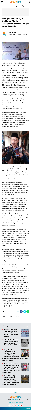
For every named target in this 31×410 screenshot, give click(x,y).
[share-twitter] (24, 311)
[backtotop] (15, 393)
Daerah (10, 6)
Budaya (23, 6)
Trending (4, 6)
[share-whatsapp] (27, 311)
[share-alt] (18, 311)
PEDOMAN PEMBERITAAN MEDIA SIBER (15, 402)
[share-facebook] (21, 311)
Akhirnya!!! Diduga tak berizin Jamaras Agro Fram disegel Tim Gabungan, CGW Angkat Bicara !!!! (11, 333)
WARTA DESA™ (15, 399)
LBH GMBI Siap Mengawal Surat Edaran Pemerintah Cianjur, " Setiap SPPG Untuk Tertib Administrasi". (12, 342)
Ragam (16, 6)
